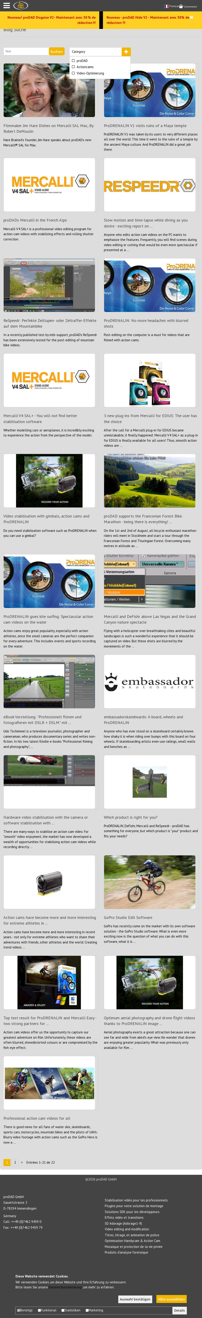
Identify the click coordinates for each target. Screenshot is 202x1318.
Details (179, 1310)
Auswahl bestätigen (135, 1299)
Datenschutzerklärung (65, 1287)
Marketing (94, 1310)
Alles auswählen (171, 1299)
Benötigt (25, 1310)
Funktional (47, 1310)
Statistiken (70, 1310)
